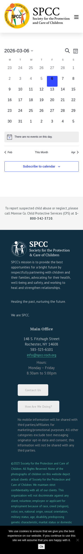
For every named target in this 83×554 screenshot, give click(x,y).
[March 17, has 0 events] (20, 102)
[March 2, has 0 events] (9, 81)
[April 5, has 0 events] (73, 124)
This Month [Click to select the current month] (41, 152)
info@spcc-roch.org (41, 355)
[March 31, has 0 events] (20, 124)
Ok (41, 546)
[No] (77, 540)
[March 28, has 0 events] (63, 113)
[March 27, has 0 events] (52, 113)
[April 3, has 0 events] (52, 124)
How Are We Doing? (38, 407)
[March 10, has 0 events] (20, 92)
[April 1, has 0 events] (31, 124)
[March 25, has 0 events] (31, 113)
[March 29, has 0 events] (73, 113)
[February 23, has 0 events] (9, 70)
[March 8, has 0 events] (73, 81)
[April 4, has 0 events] (63, 124)
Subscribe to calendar (39, 166)
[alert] (41, 137)
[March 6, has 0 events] (52, 81)
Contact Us (33, 390)
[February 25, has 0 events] (31, 70)
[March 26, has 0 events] (41, 113)
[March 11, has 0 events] (31, 92)
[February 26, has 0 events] (41, 70)
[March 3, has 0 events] (20, 81)
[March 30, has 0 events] (9, 124)
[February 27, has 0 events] (52, 70)
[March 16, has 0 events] (9, 102)
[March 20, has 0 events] (52, 102)
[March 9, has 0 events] (9, 92)
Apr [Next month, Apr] (75, 152)
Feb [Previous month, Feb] (8, 152)
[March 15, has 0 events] (73, 92)
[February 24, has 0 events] (20, 70)
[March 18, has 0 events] (31, 102)
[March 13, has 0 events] (52, 92)
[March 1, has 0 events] (73, 70)
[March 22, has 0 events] (73, 102)
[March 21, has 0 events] (63, 102)
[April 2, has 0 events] (41, 124)
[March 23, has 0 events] (9, 113)
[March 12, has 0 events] (41, 92)
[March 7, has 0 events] (63, 81)
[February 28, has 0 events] (63, 70)
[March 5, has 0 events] (41, 81)
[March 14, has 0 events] (63, 92)
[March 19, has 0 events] (41, 102)
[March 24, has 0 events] (20, 113)
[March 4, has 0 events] (31, 81)
